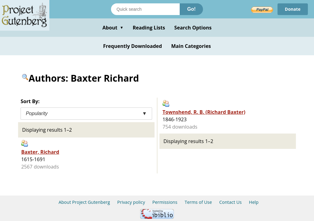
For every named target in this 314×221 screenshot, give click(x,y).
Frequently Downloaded (132, 46)
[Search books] (145, 9)
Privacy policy (131, 202)
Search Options (193, 27)
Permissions (165, 202)
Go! (191, 9)
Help (253, 202)
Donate (293, 9)
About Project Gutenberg (84, 202)
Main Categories (191, 46)
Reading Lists (149, 27)
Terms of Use (198, 202)
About (113, 27)
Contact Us (230, 202)
